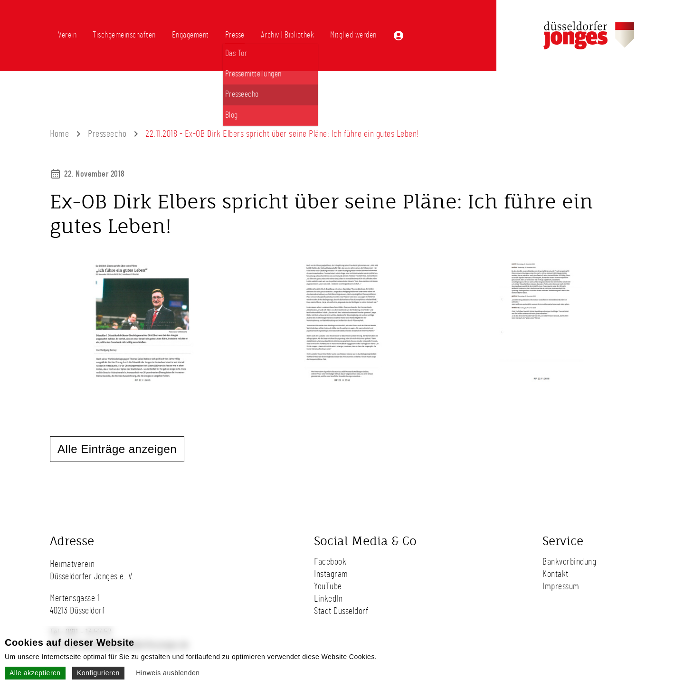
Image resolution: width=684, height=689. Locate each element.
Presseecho (107, 134)
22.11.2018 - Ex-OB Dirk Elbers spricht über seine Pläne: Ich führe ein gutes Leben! (282, 134)
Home (59, 134)
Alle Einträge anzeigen (117, 449)
